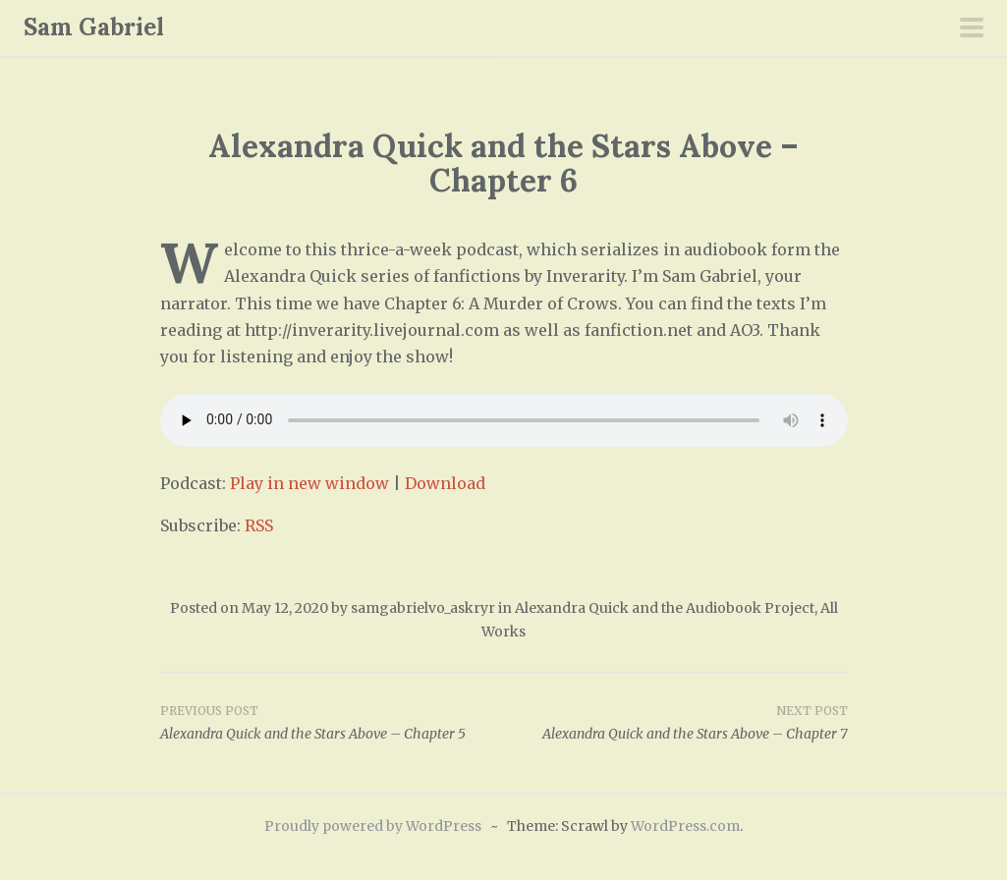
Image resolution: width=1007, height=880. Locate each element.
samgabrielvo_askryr (423, 608)
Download (445, 483)
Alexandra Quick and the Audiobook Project (664, 608)
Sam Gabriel (94, 27)
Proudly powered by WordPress (372, 826)
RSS (259, 525)
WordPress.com (685, 826)
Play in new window (309, 483)
